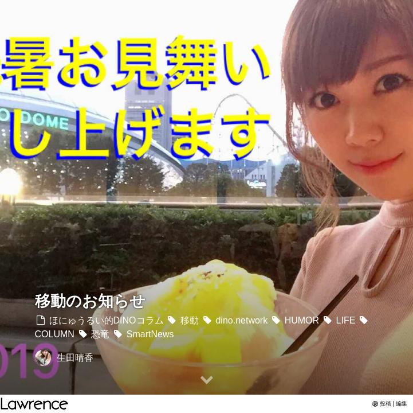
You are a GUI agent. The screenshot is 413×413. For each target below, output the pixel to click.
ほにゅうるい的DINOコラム (99, 320)
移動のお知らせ (90, 301)
